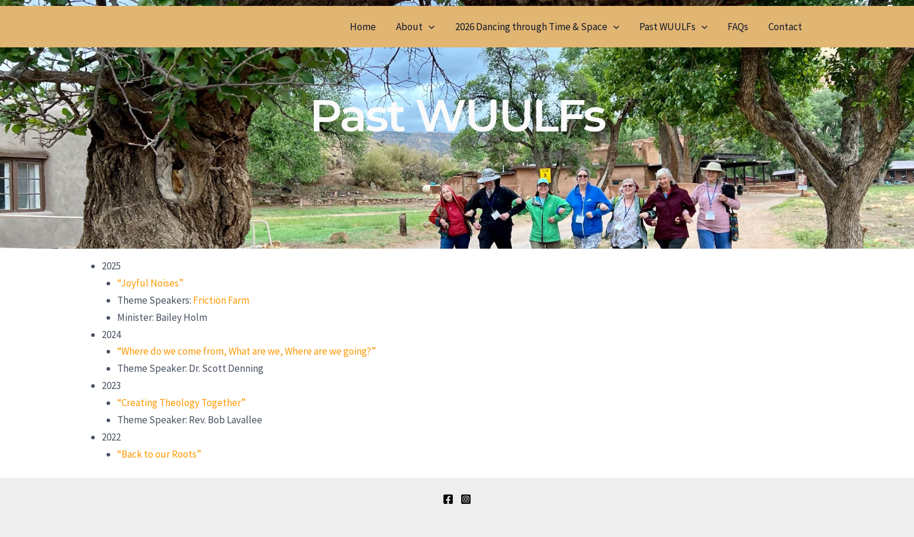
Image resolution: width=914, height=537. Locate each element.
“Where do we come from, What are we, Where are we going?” (246, 351)
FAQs (738, 26)
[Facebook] (448, 499)
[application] (429, 26)
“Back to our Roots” (159, 454)
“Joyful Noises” (150, 283)
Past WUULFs (673, 26)
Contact (785, 26)
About (415, 26)
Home (363, 26)
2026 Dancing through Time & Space (537, 26)
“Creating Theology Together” (181, 402)
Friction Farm (221, 300)
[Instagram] (466, 499)
